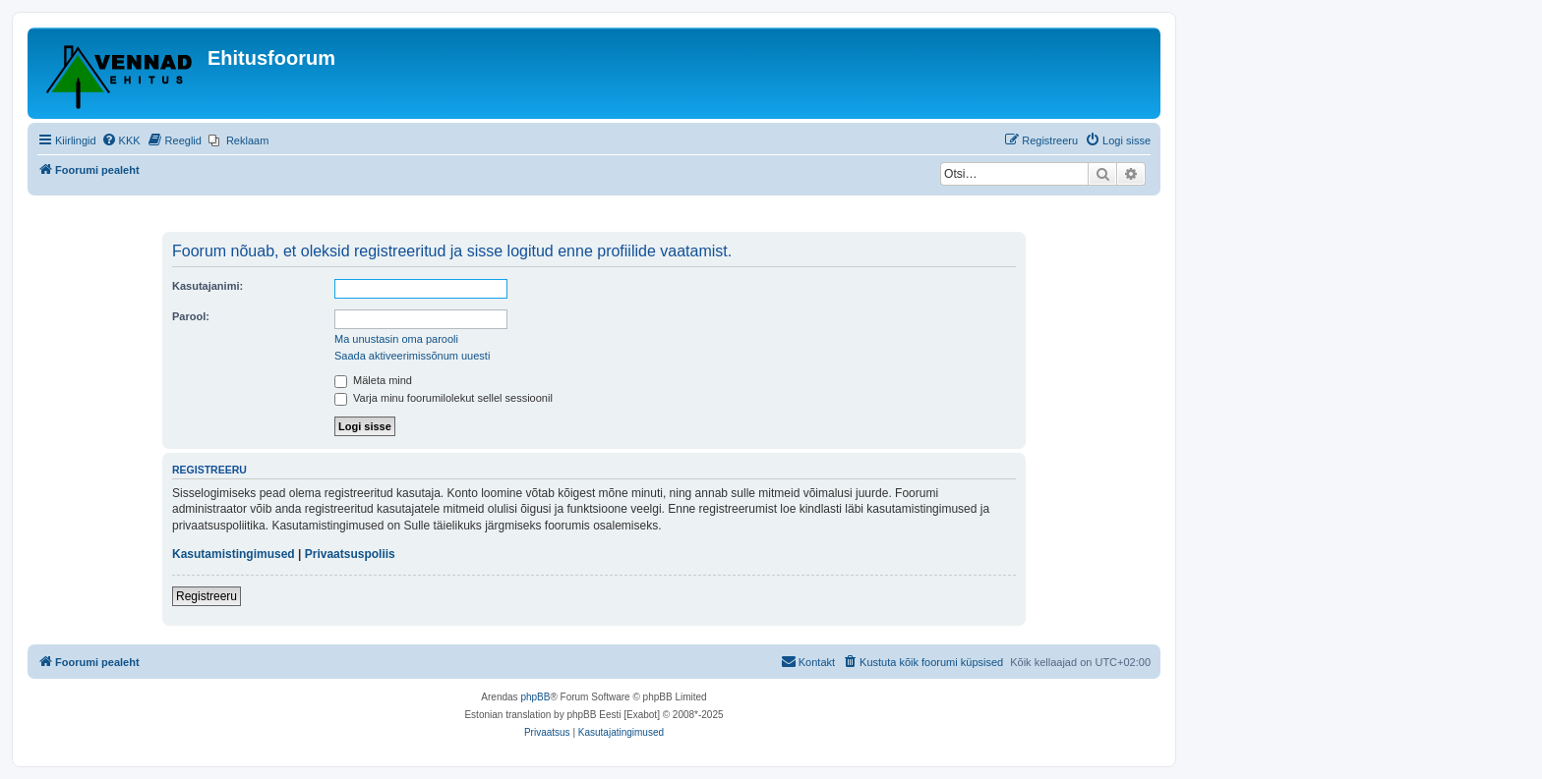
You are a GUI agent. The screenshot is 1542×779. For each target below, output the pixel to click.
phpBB (535, 697)
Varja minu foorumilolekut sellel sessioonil (443, 398)
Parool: (190, 316)
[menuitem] (121, 140)
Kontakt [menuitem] (808, 661)
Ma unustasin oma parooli (396, 339)
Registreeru (206, 596)
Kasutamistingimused (233, 554)
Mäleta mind (373, 380)
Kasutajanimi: (207, 286)
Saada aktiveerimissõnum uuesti (412, 356)
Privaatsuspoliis (350, 554)
